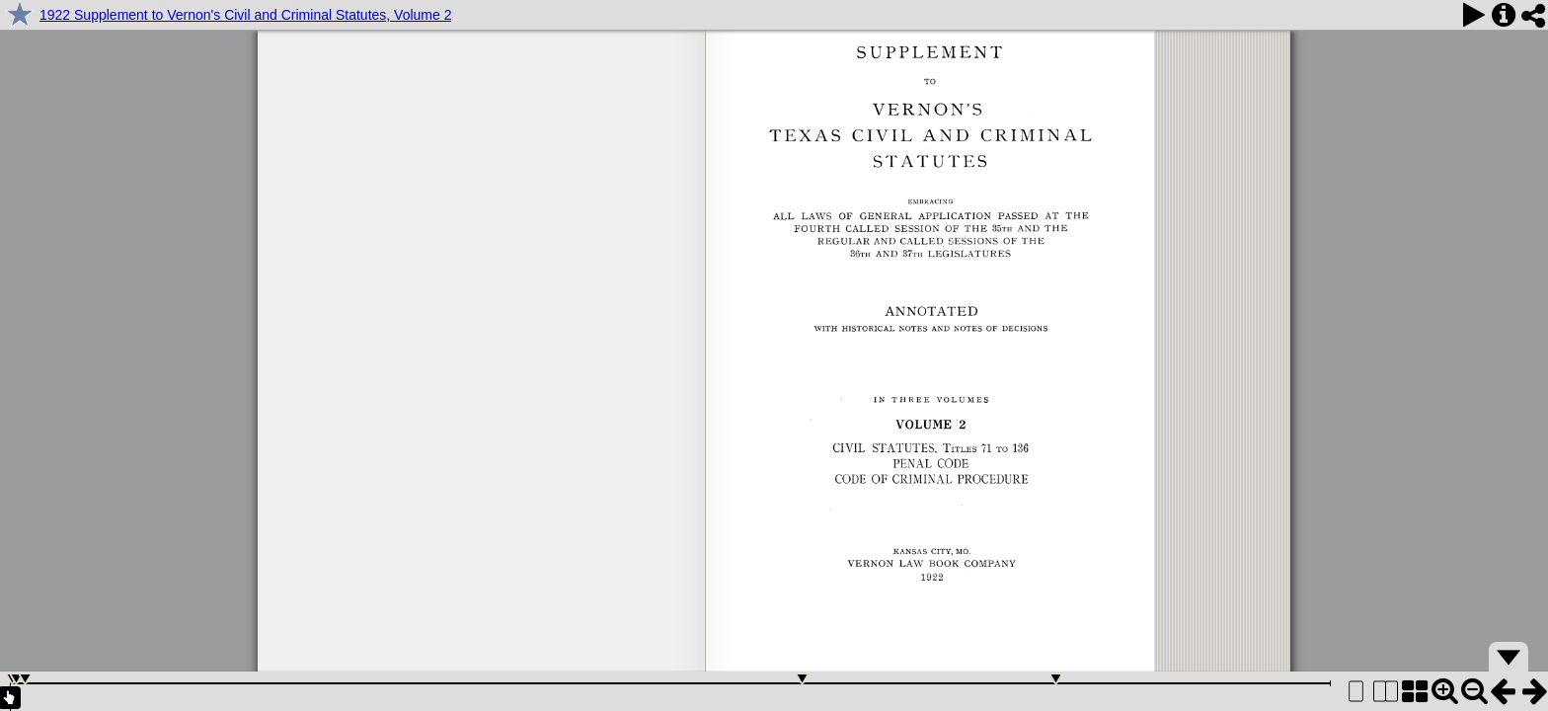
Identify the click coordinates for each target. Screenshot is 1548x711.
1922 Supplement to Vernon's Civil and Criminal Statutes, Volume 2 (245, 15)
